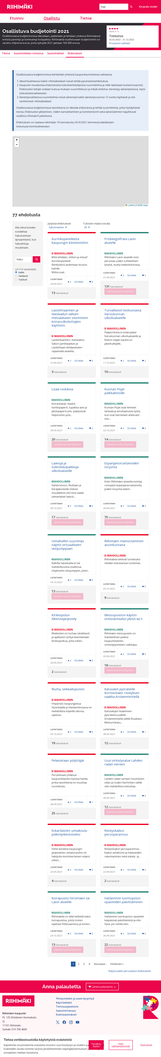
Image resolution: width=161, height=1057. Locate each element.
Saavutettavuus (66, 1010)
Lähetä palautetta (104, 988)
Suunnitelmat (55, 53)
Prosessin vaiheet (119, 43)
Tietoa (86, 18)
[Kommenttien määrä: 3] (144, 275)
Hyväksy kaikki (96, 1045)
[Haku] (24, 259)
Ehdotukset (75, 53)
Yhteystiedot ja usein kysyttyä (75, 998)
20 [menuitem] (85, 227)
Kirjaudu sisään (148, 6)
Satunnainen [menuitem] (56, 227)
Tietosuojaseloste (67, 1006)
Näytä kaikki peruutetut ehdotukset (129, 971)
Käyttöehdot (64, 1002)
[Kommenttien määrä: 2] (144, 361)
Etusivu (17, 18)
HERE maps (142, 205)
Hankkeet (21, 276)
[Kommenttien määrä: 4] (144, 506)
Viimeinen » (117, 964)
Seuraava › (100, 964)
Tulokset (21, 279)
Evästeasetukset (66, 1014)
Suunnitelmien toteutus (29, 53)
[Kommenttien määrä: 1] (144, 732)
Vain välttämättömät (121, 1045)
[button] (16, 140)
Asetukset (146, 1045)
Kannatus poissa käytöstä (120, 291)
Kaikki (19, 272)
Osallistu (52, 18)
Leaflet (129, 205)
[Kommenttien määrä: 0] (91, 282)
